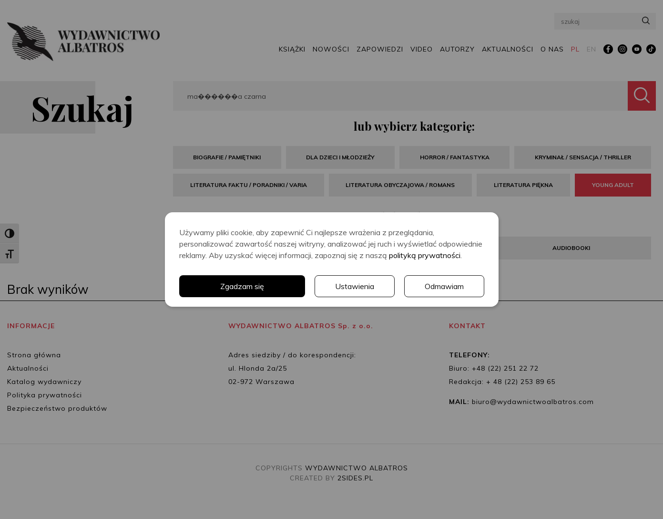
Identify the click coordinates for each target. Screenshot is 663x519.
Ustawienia (354, 286)
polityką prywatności (424, 255)
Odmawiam (444, 286)
